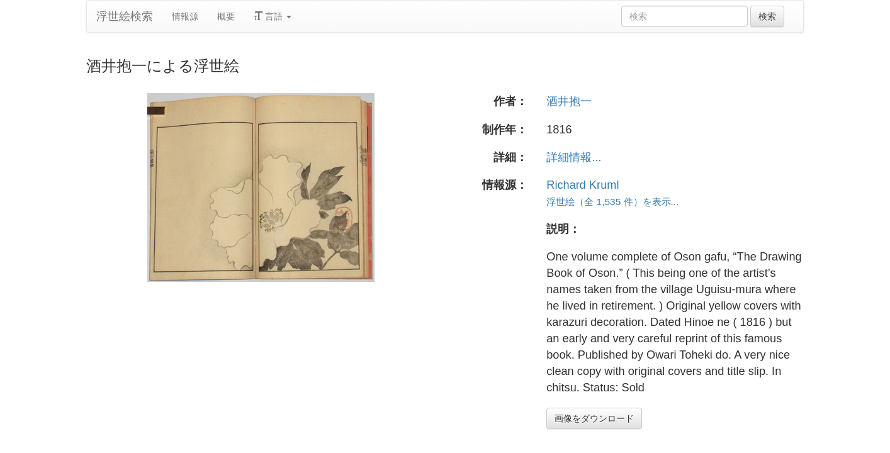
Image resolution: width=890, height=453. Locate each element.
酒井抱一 (569, 101)
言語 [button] (272, 16)
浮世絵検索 (124, 16)
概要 (226, 16)
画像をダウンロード (594, 418)
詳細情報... (573, 157)
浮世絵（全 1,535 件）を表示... (612, 201)
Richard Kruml (582, 185)
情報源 (185, 16)
